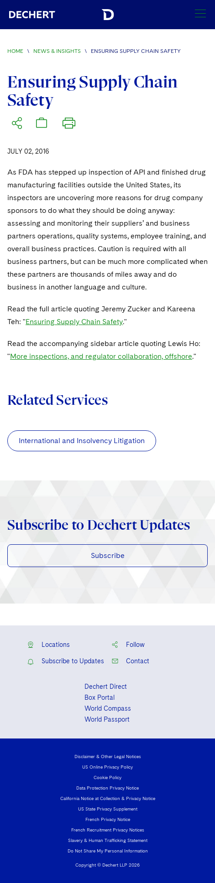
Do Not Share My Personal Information (108, 850)
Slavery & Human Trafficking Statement (107, 840)
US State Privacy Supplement (107, 808)
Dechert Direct (105, 686)
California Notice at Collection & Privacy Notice (107, 798)
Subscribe (108, 555)
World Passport (107, 719)
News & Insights (57, 51)
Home (15, 51)
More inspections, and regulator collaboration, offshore (101, 356)
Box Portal (99, 697)
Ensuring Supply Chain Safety (74, 321)
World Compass (107, 708)
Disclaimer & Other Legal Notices (107, 756)
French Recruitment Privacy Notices (107, 829)
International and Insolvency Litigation (82, 440)
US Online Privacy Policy (107, 766)
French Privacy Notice (107, 819)
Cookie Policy (107, 777)
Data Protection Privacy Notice (107, 787)
